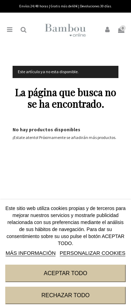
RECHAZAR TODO (65, 295)
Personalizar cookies (92, 253)
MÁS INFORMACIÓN (31, 253)
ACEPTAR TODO (65, 273)
